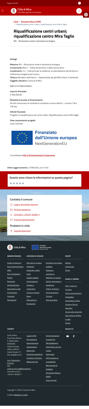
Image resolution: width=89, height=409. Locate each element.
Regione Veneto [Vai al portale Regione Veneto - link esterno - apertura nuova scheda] (12, 3)
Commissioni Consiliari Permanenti (12, 296)
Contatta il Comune (34, 358)
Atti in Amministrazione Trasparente (39, 155)
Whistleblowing (52, 343)
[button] (86, 15)
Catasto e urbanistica (31, 287)
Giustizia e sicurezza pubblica (54, 265)
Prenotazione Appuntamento (32, 341)
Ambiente (30, 266)
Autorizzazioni (32, 281)
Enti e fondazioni (13, 274)
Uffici (9, 270)
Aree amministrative (15, 266)
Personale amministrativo (13, 283)
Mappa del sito (32, 361)
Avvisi (67, 270)
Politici (10, 277)
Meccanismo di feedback (51, 367)
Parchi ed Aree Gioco (73, 293)
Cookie (48, 350)
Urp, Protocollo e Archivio (13, 362)
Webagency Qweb (21, 394)
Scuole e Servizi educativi (71, 306)
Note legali (50, 354)
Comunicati (69, 266)
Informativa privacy (53, 347)
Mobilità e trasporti (53, 277)
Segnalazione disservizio (32, 349)
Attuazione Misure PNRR (53, 375)
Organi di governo (14, 263)
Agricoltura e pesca (34, 263)
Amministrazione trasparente (52, 337)
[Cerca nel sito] (79, 11)
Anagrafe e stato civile (33, 272)
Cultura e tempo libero (33, 294)
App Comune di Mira (73, 315)
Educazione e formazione (32, 302)
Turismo (49, 296)
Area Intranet (51, 380)
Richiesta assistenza (35, 354)
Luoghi (68, 319)
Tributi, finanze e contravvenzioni (52, 291)
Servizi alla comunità (73, 311)
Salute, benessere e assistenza (53, 283)
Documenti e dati (14, 289)
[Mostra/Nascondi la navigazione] (2, 10)
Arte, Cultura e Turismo (71, 288)
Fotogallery (69, 297)
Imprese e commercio (50, 272)
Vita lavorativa (51, 300)
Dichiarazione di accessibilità (52, 360)
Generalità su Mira (72, 300)
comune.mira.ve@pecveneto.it (19, 368)
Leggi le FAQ (31, 335)
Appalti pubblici (33, 277)
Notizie (68, 263)
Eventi (67, 323)
